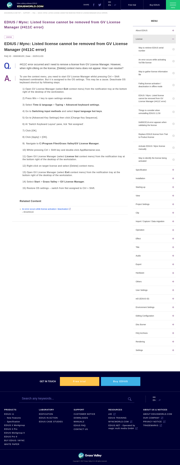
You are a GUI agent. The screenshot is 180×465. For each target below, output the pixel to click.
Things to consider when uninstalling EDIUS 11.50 (149, 111)
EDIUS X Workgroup (14, 425)
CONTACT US (81, 429)
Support (26, 13)
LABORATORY (46, 410)
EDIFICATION (46, 414)
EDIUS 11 (9, 414)
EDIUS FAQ (80, 425)
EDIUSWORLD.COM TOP (12, 13)
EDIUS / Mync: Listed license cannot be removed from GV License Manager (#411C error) (152, 98)
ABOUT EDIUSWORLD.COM (157, 414)
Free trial (132, 5)
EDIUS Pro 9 (10, 437)
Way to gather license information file (153, 73)
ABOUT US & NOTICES (155, 410)
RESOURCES (115, 410)
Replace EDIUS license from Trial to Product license (153, 135)
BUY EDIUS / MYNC (14, 440)
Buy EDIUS (155, 5)
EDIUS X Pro (10, 429)
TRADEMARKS (150, 425)
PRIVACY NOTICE (152, 422)
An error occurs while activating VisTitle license (152, 61)
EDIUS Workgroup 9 (14, 433)
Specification (13, 422)
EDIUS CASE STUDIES (51, 422)
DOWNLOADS (81, 418)
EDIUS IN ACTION (48, 418)
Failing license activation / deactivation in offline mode (150, 85)
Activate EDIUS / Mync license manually (152, 147)
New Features (14, 418)
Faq (33, 13)
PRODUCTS (10, 410)
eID (110, 414)
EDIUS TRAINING (117, 418)
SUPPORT (79, 410)
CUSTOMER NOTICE (84, 414)
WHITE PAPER (11, 444)
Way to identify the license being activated (153, 159)
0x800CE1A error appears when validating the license (152, 123)
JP (115, 5)
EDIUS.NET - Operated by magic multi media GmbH (121, 426)
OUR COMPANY (151, 418)
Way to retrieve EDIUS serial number (151, 49)
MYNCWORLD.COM (118, 422)
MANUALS (79, 422)
